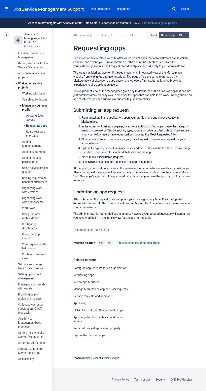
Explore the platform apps (89, 335)
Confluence (92, 358)
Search (174, 9)
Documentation (100, 8)
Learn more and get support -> (159, 23)
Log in (185, 8)
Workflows (28, 208)
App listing (80, 303)
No (109, 242)
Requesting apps (36, 125)
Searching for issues (34, 99)
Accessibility (26, 358)
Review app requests (86, 282)
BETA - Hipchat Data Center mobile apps (98, 310)
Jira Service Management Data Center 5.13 (35, 38)
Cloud (153, 35)
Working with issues (34, 93)
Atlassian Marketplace (92, 58)
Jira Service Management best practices (29, 322)
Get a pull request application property (97, 328)
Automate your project (32, 342)
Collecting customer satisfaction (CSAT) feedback (30, 308)
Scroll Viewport (111, 358)
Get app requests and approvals (93, 296)
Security (161, 379)
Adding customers (33, 151)
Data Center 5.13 (174, 35)
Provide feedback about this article (138, 242)
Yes (101, 242)
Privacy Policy (120, 379)
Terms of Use (142, 379)
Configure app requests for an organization (99, 268)
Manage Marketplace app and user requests (100, 289)
